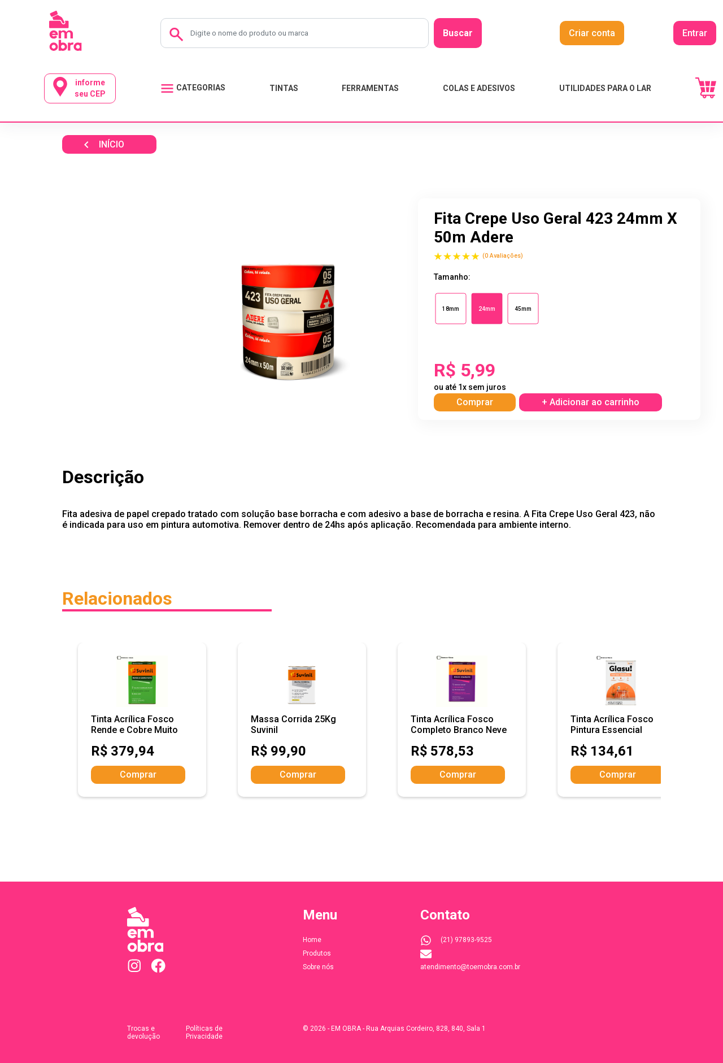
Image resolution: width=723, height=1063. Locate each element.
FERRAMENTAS (370, 88)
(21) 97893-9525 (456, 940)
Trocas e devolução (143, 1032)
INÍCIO (102, 144)
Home (312, 940)
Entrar (694, 33)
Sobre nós (318, 967)
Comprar (474, 402)
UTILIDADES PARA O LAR (605, 88)
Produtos (317, 953)
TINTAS (283, 88)
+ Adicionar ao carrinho (590, 402)
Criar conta (592, 33)
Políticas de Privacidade (204, 1032)
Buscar (458, 33)
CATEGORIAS (192, 88)
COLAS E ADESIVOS (479, 88)
